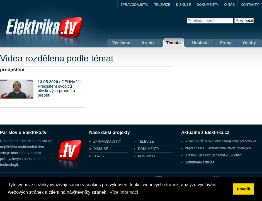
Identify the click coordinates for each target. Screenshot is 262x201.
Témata (173, 42)
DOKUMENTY (207, 5)
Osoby (249, 42)
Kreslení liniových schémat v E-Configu (214, 155)
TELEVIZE (162, 5)
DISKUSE (183, 5)
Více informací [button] (124, 192)
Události (200, 42)
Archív (148, 42)
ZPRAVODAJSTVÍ (134, 5)
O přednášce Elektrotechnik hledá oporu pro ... (219, 148)
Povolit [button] (243, 189)
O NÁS (229, 5)
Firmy (225, 42)
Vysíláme (121, 42)
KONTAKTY (250, 5)
